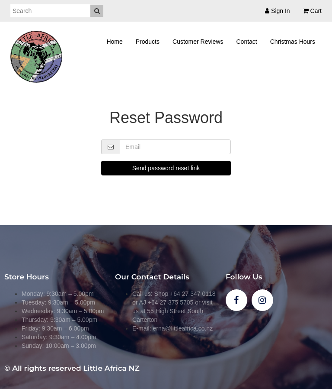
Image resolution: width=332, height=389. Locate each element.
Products (148, 41)
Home (114, 41)
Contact (246, 41)
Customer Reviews (197, 41)
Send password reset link (166, 168)
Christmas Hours (292, 41)
